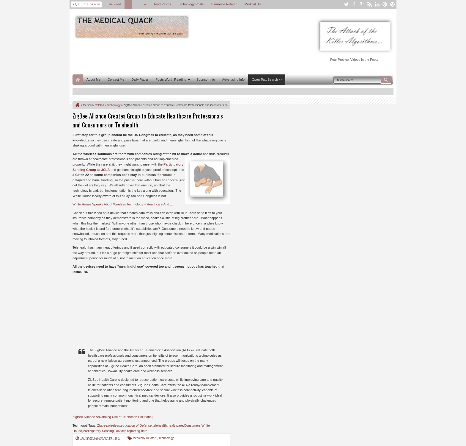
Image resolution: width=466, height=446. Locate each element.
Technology (166, 438)
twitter (346, 4)
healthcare (175, 425)
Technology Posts (191, 4)
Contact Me (116, 79)
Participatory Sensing (98, 431)
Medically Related (145, 438)
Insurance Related (224, 4)
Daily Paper (139, 79)
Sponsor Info (205, 79)
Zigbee (102, 425)
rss (369, 4)
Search (386, 79)
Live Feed (114, 4)
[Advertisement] (181, 56)
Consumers (192, 425)
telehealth (160, 425)
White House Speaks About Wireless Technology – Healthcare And (123, 204)
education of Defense (136, 425)
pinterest (392, 4)
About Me (93, 79)
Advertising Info (233, 79)
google (362, 4)
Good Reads (161, 4)
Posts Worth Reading (170, 79)
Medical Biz (253, 4)
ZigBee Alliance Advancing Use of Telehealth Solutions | (113, 417)
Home (78, 79)
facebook (354, 4)
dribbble (385, 4)
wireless (114, 425)
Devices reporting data (131, 431)
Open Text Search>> (267, 79)
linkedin (377, 4)
